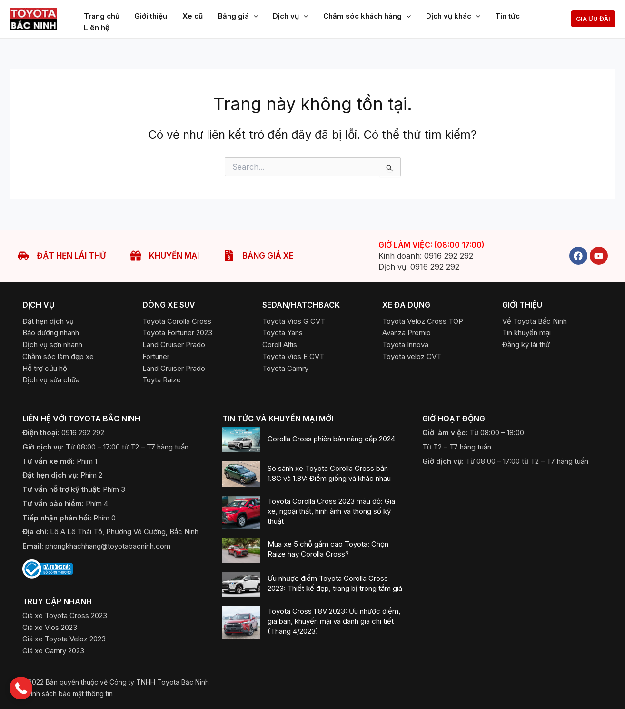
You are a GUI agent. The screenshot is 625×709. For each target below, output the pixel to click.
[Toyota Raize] (161, 379)
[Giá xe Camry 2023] (53, 650)
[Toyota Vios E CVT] (293, 356)
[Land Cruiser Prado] (173, 344)
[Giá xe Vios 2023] (49, 627)
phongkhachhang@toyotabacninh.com (107, 545)
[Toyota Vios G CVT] (293, 321)
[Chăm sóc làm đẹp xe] (58, 356)
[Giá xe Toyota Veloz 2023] (64, 638)
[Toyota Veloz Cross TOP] (422, 321)
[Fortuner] (155, 356)
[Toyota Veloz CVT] (411, 356)
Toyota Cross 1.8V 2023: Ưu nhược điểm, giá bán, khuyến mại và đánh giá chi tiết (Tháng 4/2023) (334, 621)
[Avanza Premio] (406, 332)
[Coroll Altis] (279, 344)
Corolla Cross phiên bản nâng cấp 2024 (331, 438)
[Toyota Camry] (285, 368)
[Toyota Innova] (405, 344)
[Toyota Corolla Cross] (176, 321)
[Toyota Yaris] (282, 332)
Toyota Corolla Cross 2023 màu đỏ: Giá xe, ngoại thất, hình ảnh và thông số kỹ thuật (331, 511)
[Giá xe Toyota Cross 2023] (64, 615)
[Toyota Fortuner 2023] (177, 332)
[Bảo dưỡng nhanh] (50, 332)
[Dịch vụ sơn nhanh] (52, 344)
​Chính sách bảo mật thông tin (67, 693)
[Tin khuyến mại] (526, 332)
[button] (593, 18)
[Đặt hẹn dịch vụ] (48, 321)
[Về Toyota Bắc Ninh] (534, 321)
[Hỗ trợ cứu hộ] (44, 368)
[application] (250, 14)
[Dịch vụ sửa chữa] (50, 379)
